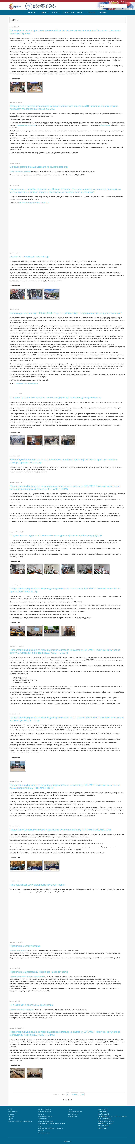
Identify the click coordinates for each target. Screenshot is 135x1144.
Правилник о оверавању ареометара (21, 1009)
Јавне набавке (42, 1119)
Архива (10, 1119)
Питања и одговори (44, 1109)
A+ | (118, 1)
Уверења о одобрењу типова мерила (20, 1121)
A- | (121, 1)
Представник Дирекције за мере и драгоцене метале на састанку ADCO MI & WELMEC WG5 (60, 829)
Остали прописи (73, 1114)
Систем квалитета (44, 1133)
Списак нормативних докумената (20, 171)
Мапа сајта (11, 1114)
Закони (70, 1109)
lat (110, 1)
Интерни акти (72, 1116)
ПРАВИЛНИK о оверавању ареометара (31, 1005)
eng (112, 1)
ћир (107, 1)
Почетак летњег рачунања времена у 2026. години (37, 884)
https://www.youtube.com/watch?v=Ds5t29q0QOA (33, 202)
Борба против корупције (46, 1121)
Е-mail (10, 1109)
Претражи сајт (13, 1111)
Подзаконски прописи (75, 1111)
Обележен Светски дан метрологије (29, 256)
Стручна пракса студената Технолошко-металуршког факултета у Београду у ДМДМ (56, 535)
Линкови (11, 1116)
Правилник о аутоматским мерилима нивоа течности (39, 972)
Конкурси (41, 1114)
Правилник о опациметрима (25, 946)
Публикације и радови (45, 1116)
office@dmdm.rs (105, 125)
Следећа (74, 1094)
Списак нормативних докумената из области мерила (39, 166)
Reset (124, 1)
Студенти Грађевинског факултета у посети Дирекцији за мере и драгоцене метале (55, 397)
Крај (82, 1094)
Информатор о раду (44, 1111)
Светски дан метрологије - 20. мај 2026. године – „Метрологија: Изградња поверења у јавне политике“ (66, 313)
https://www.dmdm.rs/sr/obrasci (26, 125)
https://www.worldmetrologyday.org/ (27, 383)
